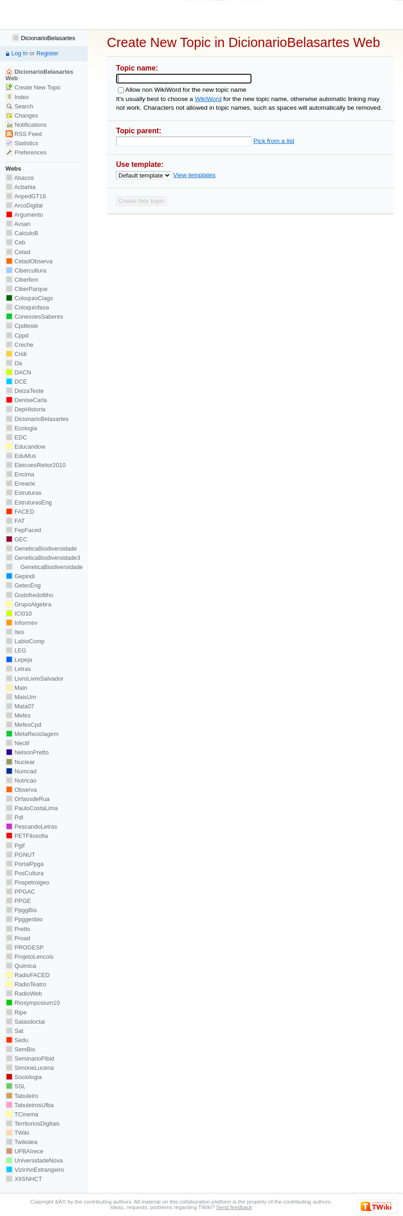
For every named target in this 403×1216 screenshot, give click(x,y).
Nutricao (21, 780)
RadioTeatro (26, 984)
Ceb (15, 242)
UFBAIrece (24, 1151)
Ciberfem (22, 279)
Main (16, 687)
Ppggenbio (24, 919)
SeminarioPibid (30, 1058)
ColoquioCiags (29, 298)
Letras (18, 668)
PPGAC (20, 891)
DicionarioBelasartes (43, 38)
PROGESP (25, 947)
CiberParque (27, 288)
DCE (16, 381)
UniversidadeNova (34, 1160)
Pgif (15, 845)
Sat (14, 1030)
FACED (20, 511)
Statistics (22, 143)
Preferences (26, 152)
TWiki (17, 1132)
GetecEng (23, 585)
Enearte (20, 483)
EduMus (21, 455)
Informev (21, 622)
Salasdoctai (25, 1021)
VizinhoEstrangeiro (35, 1169)
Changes (22, 115)
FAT (15, 520)
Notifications (26, 124)
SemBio (20, 1049)
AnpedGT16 (26, 196)
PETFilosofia (27, 835)
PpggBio (21, 910)
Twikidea (21, 1142)
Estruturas (23, 492)
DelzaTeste (25, 390)
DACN (18, 372)
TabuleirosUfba (30, 1105)
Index (17, 97)
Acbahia (20, 187)
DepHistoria (26, 409)
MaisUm (21, 697)
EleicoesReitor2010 (36, 465)
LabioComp (25, 641)
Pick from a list (273, 140)
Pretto (18, 928)
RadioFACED (28, 975)
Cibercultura (26, 270)
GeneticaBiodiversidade (41, 548)
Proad (18, 938)
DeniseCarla (26, 400)
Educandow (26, 446)
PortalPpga (25, 863)
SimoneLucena (30, 1067)
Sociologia (24, 1077)
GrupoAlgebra (28, 604)
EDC (16, 437)
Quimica (21, 965)
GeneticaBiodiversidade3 (43, 557)
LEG (16, 650)
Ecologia (21, 428)
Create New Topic (33, 87)
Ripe (16, 1012)
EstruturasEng (29, 502)
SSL (16, 1086)
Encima (20, 474)
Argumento (24, 214)
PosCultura (25, 873)
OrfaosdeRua (28, 798)
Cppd (17, 335)
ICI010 (19, 613)
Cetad (18, 252)
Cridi (16, 353)
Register (47, 53)
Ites (15, 632)
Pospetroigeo (27, 882)
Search (19, 106)
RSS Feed (24, 133)
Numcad (21, 771)
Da (14, 363)
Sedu (17, 1040)
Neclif (17, 743)
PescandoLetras (31, 826)
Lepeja (19, 659)
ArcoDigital (24, 205)
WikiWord (208, 98)
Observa (21, 789)
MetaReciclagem (32, 733)
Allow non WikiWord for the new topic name (185, 89)
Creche (20, 344)
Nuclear (20, 762)
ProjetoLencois (29, 956)
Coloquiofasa (27, 307)
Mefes (18, 715)
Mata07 (20, 706)
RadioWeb (24, 993)
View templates (194, 175)
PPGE (18, 900)
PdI (14, 817)
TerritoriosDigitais (33, 1123)
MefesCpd (23, 724)
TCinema (22, 1114)
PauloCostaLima (32, 808)
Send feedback (234, 1207)
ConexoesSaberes (34, 316)
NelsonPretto (27, 752)
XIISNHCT (24, 1178)
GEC (16, 539)
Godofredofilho (29, 595)
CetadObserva (29, 261)
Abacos (20, 177)
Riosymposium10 (33, 1002)
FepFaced (23, 530)
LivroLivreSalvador (35, 678)
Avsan (18, 223)
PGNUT (20, 854)
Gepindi (20, 576)
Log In (20, 53)
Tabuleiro (22, 1095)
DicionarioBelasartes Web (39, 75)
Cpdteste (22, 325)
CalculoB (22, 233)
